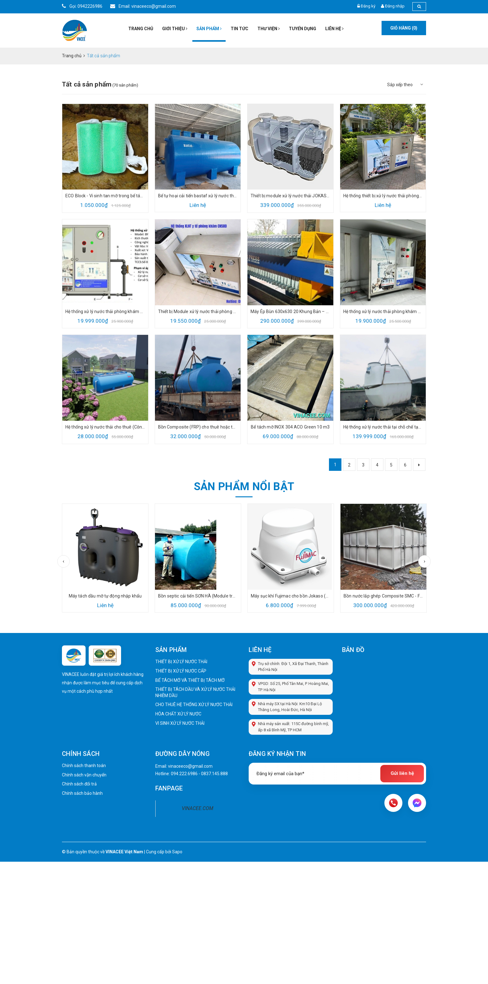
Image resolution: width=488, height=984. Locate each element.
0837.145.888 (214, 773)
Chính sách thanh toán (84, 765)
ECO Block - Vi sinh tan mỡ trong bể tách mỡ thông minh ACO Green (105, 195)
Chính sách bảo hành (82, 793)
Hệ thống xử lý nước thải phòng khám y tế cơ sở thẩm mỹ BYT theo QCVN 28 (383, 311)
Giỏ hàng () (403, 28)
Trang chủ (140, 28)
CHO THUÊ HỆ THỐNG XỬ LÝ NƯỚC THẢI (193, 704)
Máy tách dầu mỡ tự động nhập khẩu (105, 595)
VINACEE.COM (197, 808)
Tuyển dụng (302, 28)
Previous (63, 561)
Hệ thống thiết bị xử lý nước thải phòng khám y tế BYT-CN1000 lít (383, 195)
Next (424, 561)
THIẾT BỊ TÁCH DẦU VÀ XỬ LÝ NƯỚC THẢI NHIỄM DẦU (195, 692)
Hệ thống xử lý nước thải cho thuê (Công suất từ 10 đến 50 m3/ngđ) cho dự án (105, 426)
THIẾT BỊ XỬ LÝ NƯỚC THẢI (181, 661)
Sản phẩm (209, 28)
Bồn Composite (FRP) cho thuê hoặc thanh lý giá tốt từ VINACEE (198, 426)
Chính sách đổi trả (79, 783)
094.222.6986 (184, 773)
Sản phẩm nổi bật (244, 486)
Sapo (177, 851)
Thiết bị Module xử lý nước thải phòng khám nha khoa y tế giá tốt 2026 (198, 311)
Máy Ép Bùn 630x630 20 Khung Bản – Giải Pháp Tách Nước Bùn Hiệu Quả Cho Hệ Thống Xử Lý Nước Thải (290, 311)
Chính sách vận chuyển (84, 774)
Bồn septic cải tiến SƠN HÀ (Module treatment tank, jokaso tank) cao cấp (198, 595)
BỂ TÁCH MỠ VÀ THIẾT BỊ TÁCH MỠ (190, 680)
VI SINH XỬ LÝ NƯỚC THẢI (179, 723)
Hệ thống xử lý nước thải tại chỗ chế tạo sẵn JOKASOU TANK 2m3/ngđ (383, 426)
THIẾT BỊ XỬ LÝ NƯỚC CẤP (180, 670)
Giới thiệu (174, 28)
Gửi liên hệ (402, 773)
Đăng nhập (395, 6)
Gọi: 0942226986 (82, 6)
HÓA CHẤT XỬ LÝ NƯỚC (178, 713)
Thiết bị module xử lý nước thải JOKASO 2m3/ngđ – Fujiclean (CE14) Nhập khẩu (290, 195)
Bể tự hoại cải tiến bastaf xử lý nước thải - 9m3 (198, 195)
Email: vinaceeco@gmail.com (143, 6)
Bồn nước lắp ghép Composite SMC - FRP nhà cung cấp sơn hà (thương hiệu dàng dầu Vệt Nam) (383, 595)
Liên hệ (334, 28)
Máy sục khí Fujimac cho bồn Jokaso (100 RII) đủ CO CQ (291, 595)
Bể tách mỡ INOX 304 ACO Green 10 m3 (290, 426)
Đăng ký (368, 6)
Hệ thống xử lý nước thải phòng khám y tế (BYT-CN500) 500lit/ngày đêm (105, 311)
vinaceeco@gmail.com (190, 766)
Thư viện (268, 28)
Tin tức (239, 28)
